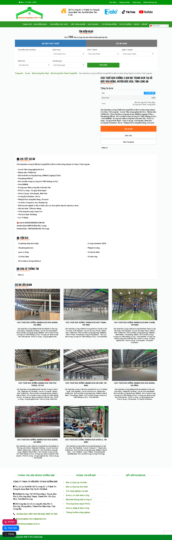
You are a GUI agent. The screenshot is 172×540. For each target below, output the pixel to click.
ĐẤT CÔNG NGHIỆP (78, 24)
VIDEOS (136, 24)
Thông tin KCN (124, 2)
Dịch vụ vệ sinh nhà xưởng (77, 495)
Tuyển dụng (136, 2)
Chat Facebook (128, 142)
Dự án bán (121, 43)
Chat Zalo (128, 135)
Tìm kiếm (103, 65)
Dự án (27, 73)
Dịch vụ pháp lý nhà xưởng (77, 508)
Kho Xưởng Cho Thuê (40, 73)
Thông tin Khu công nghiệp (78, 512)
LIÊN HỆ (144, 24)
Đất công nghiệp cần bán (77, 491)
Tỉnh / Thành (92, 50)
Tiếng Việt (155, 26)
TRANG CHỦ (27, 24)
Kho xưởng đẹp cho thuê (77, 487)
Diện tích (21, 61)
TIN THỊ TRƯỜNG (125, 24)
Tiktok (9, 534)
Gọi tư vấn (128, 128)
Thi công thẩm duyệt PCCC (78, 504)
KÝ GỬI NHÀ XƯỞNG (109, 24)
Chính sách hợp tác (150, 2)
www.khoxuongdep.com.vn (28, 524)
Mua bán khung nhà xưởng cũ (79, 499)
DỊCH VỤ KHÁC (94, 24)
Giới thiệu (112, 2)
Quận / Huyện (127, 50)
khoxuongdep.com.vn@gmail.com (31, 519)
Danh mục (57, 50)
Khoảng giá (57, 61)
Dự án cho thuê (50, 43)
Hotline (10, 522)
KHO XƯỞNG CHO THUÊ (59, 24)
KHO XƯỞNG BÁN (41, 24)
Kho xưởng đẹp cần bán (76, 482)
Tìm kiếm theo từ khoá (27, 50)
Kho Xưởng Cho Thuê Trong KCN (64, 73)
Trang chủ (19, 73)
